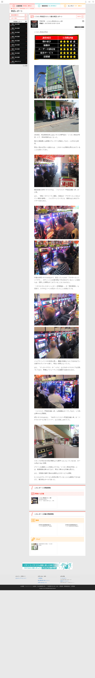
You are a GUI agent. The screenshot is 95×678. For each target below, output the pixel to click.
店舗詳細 (79, 16)
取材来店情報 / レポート (24, 8)
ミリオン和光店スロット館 (55, 21)
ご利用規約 (40, 578)
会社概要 (22, 586)
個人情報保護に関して (41, 586)
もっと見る (25, 65)
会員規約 (34, 586)
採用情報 (73, 586)
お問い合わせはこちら (42, 582)
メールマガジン (63, 578)
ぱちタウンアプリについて (21, 578)
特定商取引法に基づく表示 (53, 586)
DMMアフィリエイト (64, 581)
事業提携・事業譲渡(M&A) (65, 586)
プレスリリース (28, 586)
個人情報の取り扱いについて (44, 580)
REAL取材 (32, 8)
